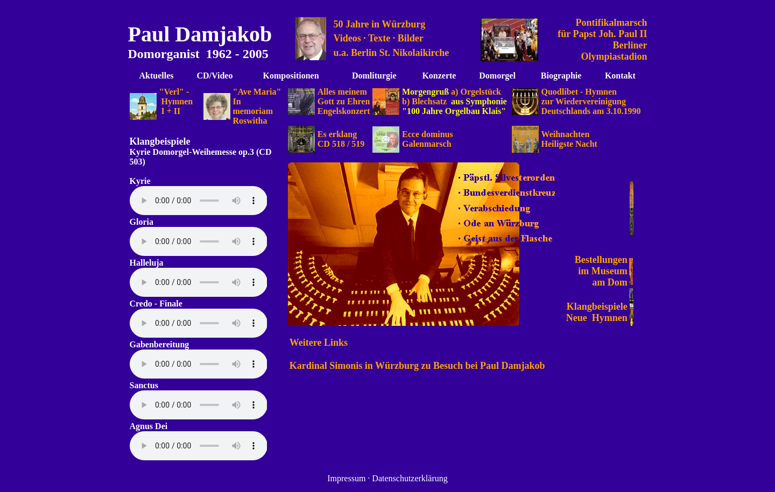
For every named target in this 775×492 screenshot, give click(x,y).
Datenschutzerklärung (409, 478)
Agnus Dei (149, 426)
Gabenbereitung (159, 344)
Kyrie (141, 151)
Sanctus (144, 385)
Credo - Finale (156, 303)
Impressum (346, 478)
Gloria (141, 221)
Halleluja (147, 262)
